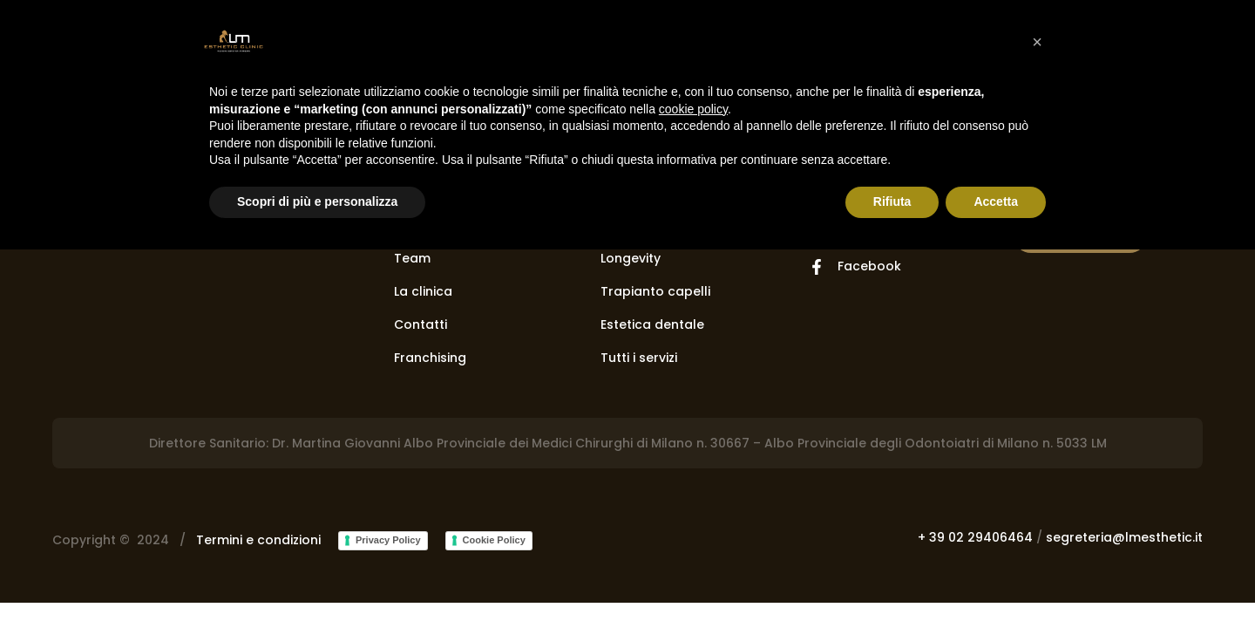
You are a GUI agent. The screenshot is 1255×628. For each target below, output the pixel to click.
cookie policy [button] (693, 109)
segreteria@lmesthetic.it (1124, 537)
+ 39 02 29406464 (975, 537)
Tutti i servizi (638, 357)
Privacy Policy (388, 540)
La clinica (423, 291)
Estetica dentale (652, 324)
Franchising (430, 357)
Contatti (420, 324)
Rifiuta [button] (892, 201)
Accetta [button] (995, 201)
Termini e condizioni (258, 540)
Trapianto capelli (655, 291)
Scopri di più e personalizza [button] (317, 201)
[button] (1037, 42)
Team (412, 258)
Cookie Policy (494, 540)
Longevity (630, 258)
